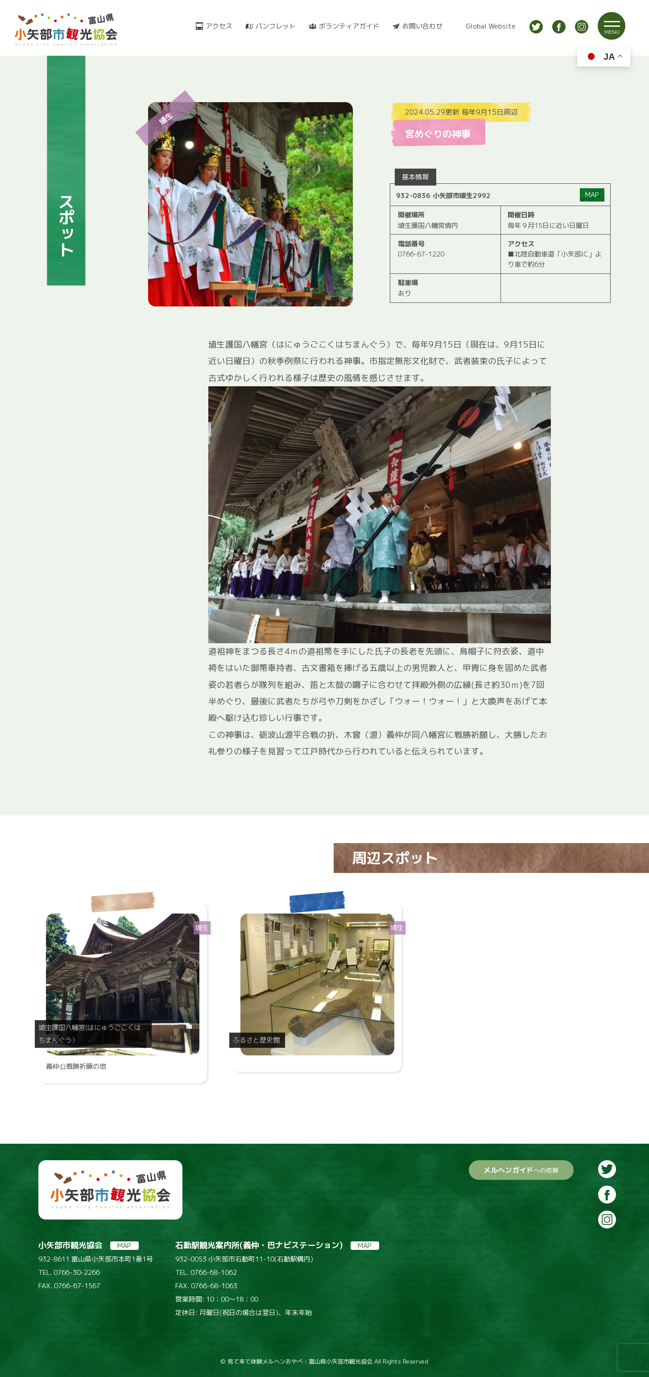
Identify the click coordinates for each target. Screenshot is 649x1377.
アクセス (219, 26)
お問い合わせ (422, 26)
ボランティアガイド (349, 26)
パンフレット (276, 26)
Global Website (491, 26)
